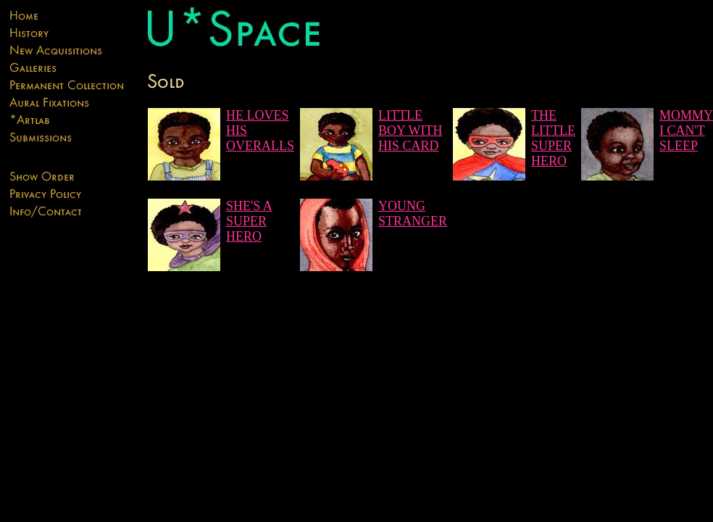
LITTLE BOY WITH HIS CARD (410, 130)
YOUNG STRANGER (412, 213)
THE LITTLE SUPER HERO (553, 138)
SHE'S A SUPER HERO (249, 221)
